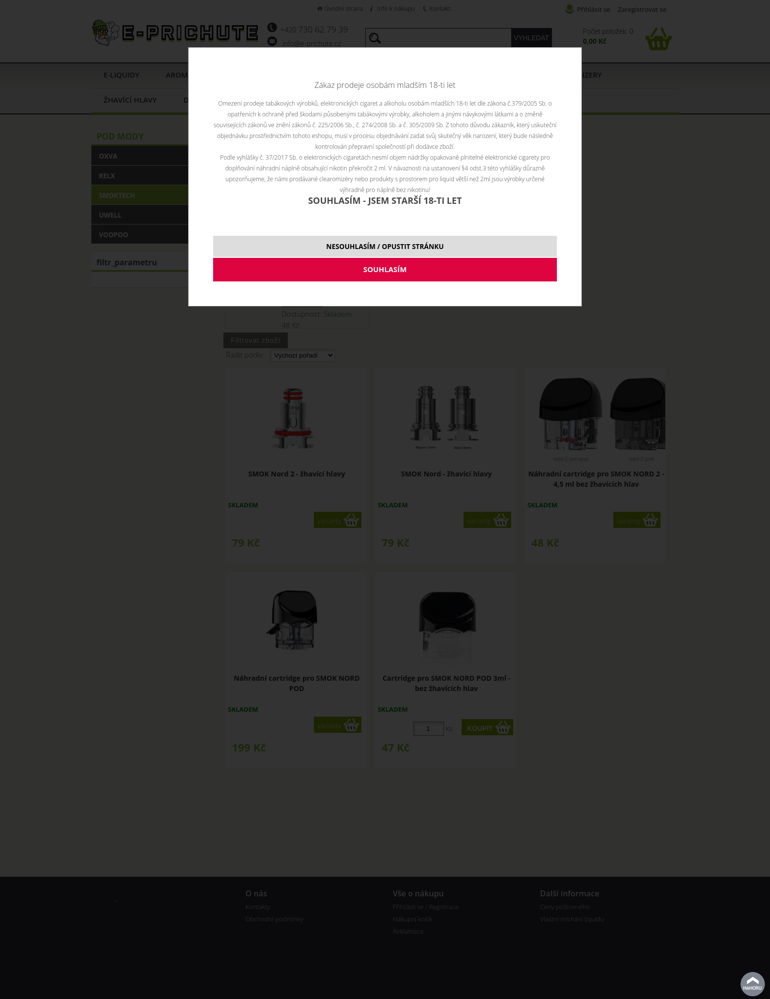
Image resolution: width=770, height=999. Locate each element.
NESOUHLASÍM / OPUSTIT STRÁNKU (384, 246)
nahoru (753, 984)
